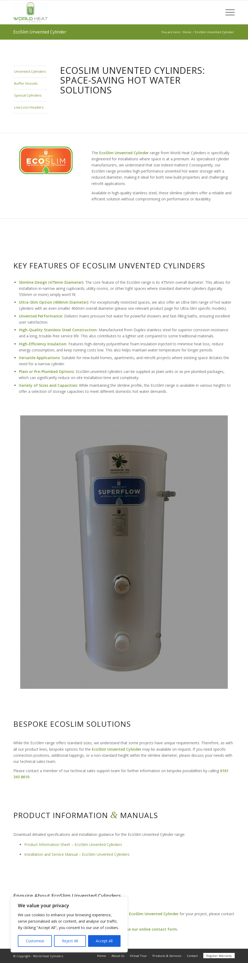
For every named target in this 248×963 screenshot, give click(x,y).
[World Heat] (30, 12)
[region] (69, 924)
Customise (35, 940)
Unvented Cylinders (30, 71)
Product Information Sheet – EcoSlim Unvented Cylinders (73, 844)
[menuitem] (227, 12)
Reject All (70, 940)
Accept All (104, 940)
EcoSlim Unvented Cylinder (39, 32)
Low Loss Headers (29, 107)
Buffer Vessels (26, 83)
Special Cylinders (28, 95)
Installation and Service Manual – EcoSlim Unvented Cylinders (77, 854)
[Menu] (227, 12)
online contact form (158, 929)
